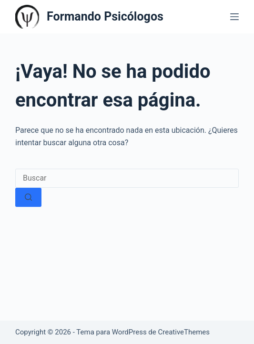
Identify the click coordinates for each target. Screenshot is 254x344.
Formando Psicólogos (105, 16)
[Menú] (234, 16)
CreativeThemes (184, 332)
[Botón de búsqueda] (28, 197)
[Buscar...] (127, 178)
